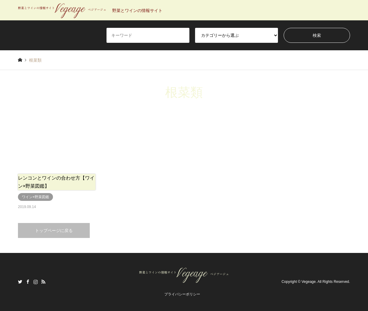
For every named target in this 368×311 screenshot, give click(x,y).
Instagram (36, 282)
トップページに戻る (54, 230)
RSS (43, 282)
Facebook (28, 282)
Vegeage (309, 282)
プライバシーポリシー (182, 294)
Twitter (20, 282)
